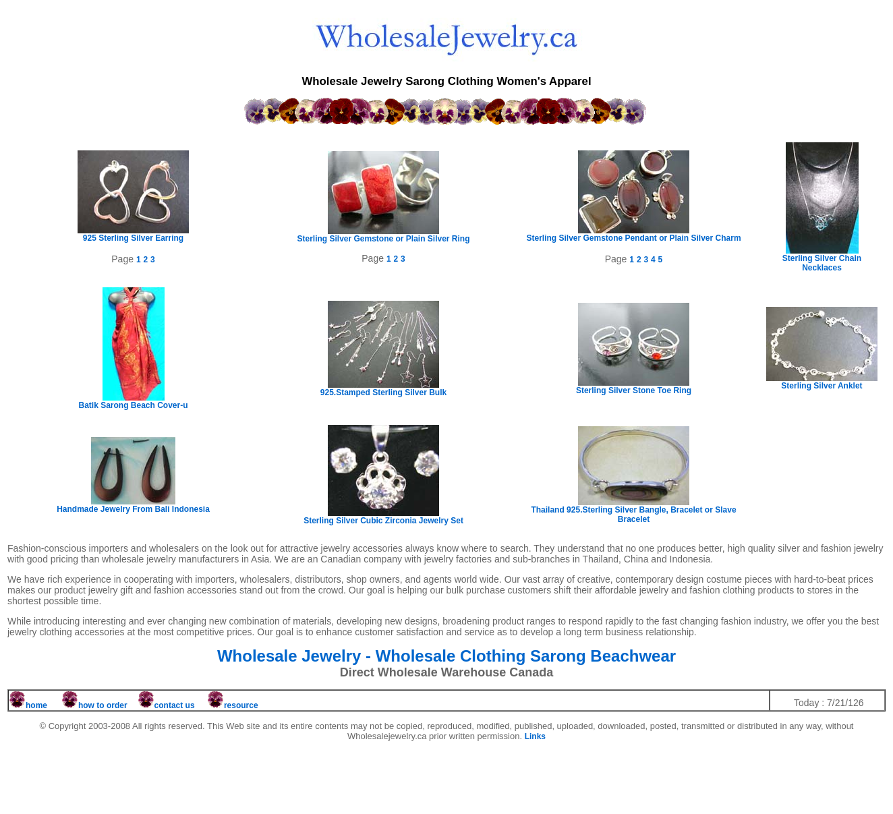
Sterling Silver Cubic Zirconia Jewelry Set (383, 516)
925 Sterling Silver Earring (133, 234)
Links (535, 736)
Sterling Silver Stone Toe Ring (633, 386)
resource (241, 705)
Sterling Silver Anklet (821, 382)
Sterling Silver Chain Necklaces (821, 259)
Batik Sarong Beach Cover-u (133, 401)
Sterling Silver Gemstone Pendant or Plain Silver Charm (633, 234)
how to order (102, 705)
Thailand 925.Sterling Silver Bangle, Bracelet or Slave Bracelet (633, 511)
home (36, 705)
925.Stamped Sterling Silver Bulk (383, 388)
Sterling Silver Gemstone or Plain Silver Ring (383, 235)
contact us (167, 705)
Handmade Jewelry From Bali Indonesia (133, 505)
